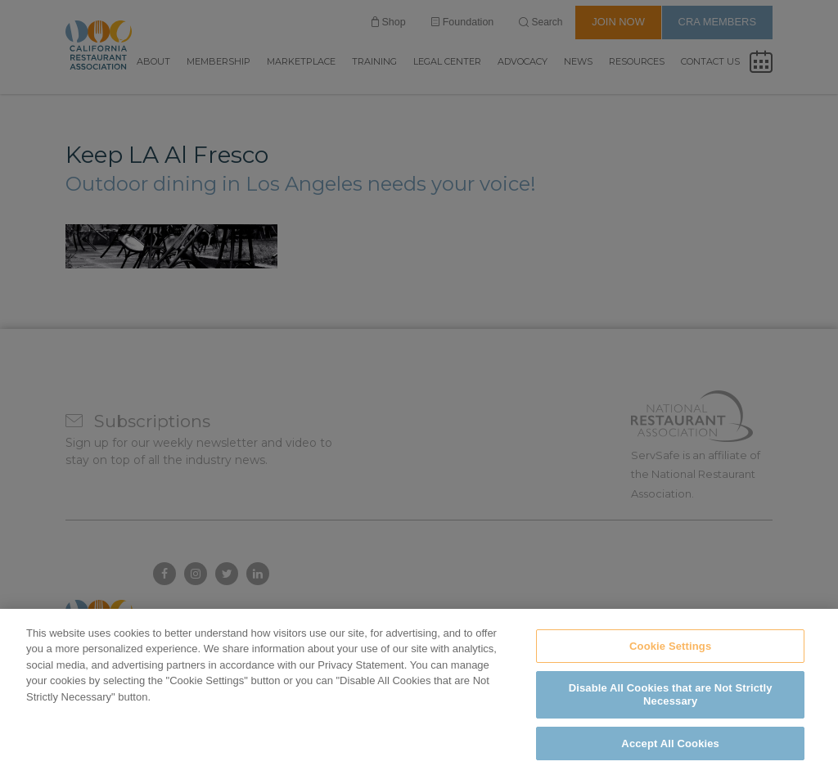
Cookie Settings (670, 666)
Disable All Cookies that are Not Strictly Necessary (671, 714)
